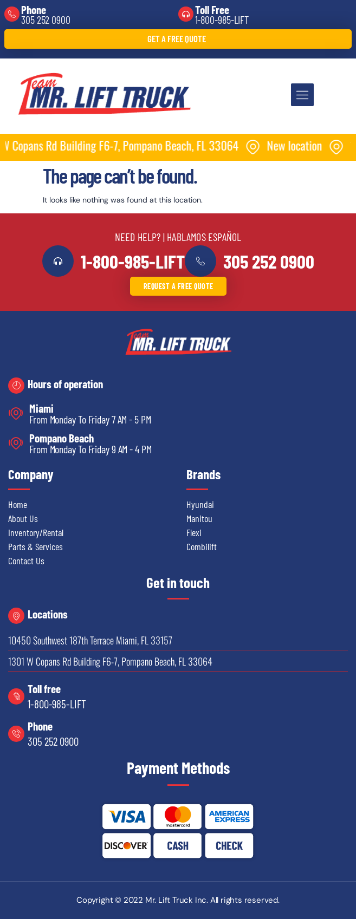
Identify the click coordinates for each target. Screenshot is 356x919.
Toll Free (212, 9)
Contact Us (26, 560)
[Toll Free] (185, 14)
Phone (33, 9)
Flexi (194, 532)
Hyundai (200, 504)
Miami (41, 408)
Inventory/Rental (35, 532)
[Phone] (12, 14)
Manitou (199, 518)
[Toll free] (16, 696)
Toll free (44, 688)
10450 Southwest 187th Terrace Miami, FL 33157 (90, 640)
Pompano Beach (61, 438)
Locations (48, 614)
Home (17, 504)
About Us (23, 518)
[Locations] (16, 616)
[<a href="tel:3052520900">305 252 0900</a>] (200, 261)
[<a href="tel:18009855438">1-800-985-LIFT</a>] (58, 261)
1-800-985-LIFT (222, 19)
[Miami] (16, 413)
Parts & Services (35, 546)
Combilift (201, 546)
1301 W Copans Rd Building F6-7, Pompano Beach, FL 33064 (110, 661)
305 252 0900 (45, 19)
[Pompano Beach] (16, 443)
